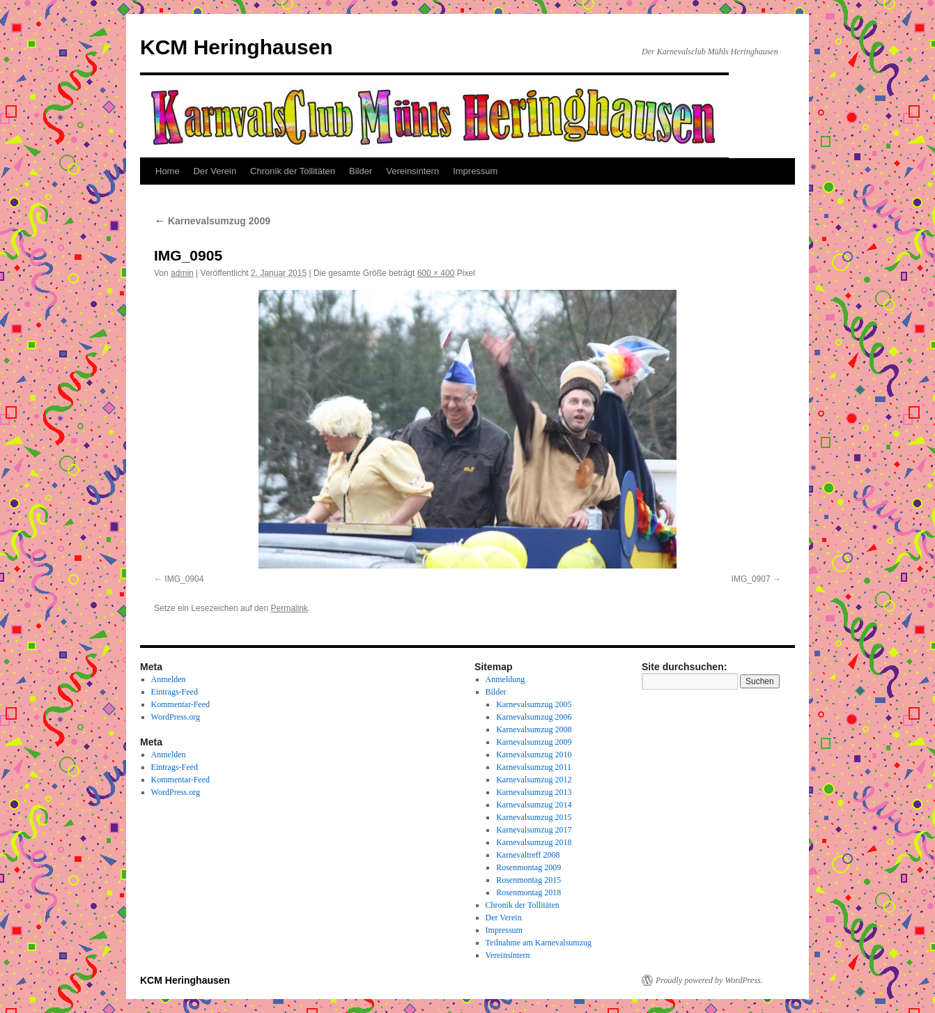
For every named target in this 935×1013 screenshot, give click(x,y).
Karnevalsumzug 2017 (533, 830)
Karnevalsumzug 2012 (533, 779)
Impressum (475, 171)
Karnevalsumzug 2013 (533, 792)
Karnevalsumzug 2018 (533, 842)
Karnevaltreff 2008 (527, 855)
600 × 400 (436, 273)
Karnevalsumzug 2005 (533, 704)
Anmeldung (505, 679)
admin (182, 273)
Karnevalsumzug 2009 (212, 220)
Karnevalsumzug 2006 (533, 717)
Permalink (288, 608)
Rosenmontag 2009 (528, 867)
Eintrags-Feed (174, 692)
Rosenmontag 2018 (528, 892)
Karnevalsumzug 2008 (533, 729)
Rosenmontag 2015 (528, 880)
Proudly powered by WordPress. (709, 980)
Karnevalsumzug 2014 (533, 805)
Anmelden (168, 679)
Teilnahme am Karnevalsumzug (539, 943)
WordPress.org (175, 717)
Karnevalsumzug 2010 (533, 754)
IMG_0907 (751, 579)
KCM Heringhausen (236, 47)
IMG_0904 (183, 579)
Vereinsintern (412, 171)
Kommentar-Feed (180, 704)
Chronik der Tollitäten (292, 171)
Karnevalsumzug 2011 (533, 767)
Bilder (360, 171)
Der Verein (215, 171)
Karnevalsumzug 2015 (533, 817)
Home (167, 171)
